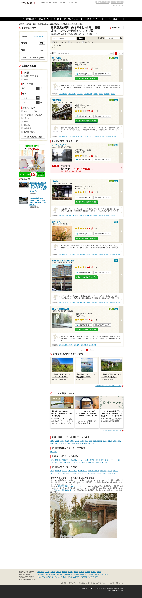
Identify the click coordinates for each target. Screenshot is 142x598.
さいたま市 (58, 577)
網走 (60, 443)
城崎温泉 (59, 574)
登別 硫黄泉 (71, 94)
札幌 (52, 441)
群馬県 (64, 572)
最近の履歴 (117, 2)
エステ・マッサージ (78, 462)
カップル (53, 462)
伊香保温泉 (75, 574)
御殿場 (69, 577)
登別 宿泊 (79, 94)
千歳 (82, 441)
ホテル (98, 460)
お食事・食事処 (89, 460)
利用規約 (114, 588)
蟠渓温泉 (53, 452)
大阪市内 (76, 577)
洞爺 (86, 441)
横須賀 (48, 577)
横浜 (39, 577)
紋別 (64, 443)
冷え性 (103, 460)
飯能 (64, 577)
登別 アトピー (89, 136)
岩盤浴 (27, 122)
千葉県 (53, 572)
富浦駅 (101, 94)
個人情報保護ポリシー (85, 588)
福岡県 (99, 572)
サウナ (80, 460)
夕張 (114, 441)
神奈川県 (40, 572)
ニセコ (67, 441)
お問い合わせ (119, 583)
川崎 (43, 577)
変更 (41, 43)
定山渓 (57, 441)
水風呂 (106, 462)
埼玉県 (47, 572)
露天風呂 (74, 460)
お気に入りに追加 (103, 74)
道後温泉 (83, 574)
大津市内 (91, 577)
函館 (90, 441)
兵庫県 (58, 572)
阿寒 (81, 443)
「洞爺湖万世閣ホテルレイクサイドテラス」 (72, 486)
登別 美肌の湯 (88, 94)
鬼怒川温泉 (104, 574)
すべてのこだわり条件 (33, 137)
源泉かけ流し (90, 462)
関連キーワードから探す (28, 579)
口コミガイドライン (99, 583)
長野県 (87, 572)
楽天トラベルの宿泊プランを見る (86, 78)
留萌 (73, 443)
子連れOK (99, 462)
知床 (56, 443)
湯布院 (97, 574)
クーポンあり (75, 42)
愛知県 (93, 572)
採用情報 (120, 588)
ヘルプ (110, 583)
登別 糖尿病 (88, 215)
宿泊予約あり (89, 42)
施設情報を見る (84, 74)
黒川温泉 (90, 574)
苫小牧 (77, 441)
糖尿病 (105, 473)
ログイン (114, 5)
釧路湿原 (91, 443)
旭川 (104, 441)
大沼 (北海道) (97, 441)
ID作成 (121, 5)
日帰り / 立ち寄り (31, 76)
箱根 (46, 574)
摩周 (85, 443)
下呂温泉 (67, 574)
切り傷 (60, 462)
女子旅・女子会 (96, 473)
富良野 (110, 441)
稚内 (68, 443)
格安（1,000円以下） (62, 460)
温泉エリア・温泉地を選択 (33, 58)
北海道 (81, 572)
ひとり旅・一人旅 (113, 460)
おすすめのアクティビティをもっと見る (108, 386)
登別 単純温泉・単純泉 (83, 254)
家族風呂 (27, 128)
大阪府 (76, 572)
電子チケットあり (60, 42)
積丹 (72, 441)
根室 (77, 443)
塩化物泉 (67, 462)
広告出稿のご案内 (84, 583)
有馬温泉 (52, 574)
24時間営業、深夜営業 (33, 115)
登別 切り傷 (92, 345)
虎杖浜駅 (106, 94)
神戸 (96, 577)
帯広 (119, 441)
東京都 (70, 572)
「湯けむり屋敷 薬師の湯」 (63, 490)
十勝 (52, 443)
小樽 (62, 441)
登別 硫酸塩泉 (72, 136)
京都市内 (84, 577)
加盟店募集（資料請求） (68, 583)
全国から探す (39, 36)
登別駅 (96, 94)
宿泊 (52, 460)
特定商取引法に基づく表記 (102, 588)
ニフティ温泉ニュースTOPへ (112, 431)
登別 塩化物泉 (63, 94)
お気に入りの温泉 (102, 2)
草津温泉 (40, 574)
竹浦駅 (113, 94)
